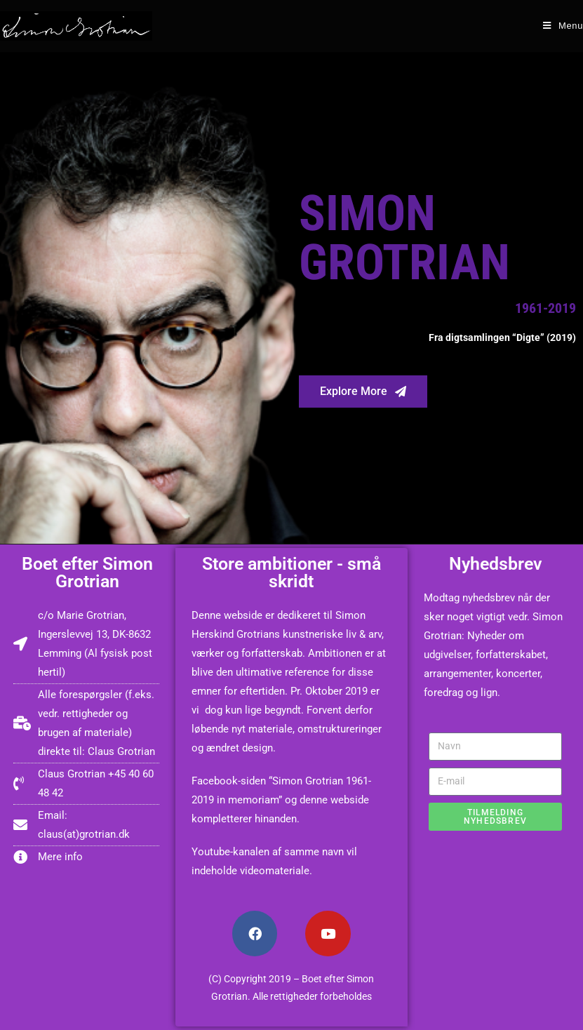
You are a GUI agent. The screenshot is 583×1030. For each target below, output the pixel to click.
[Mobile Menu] (563, 25)
